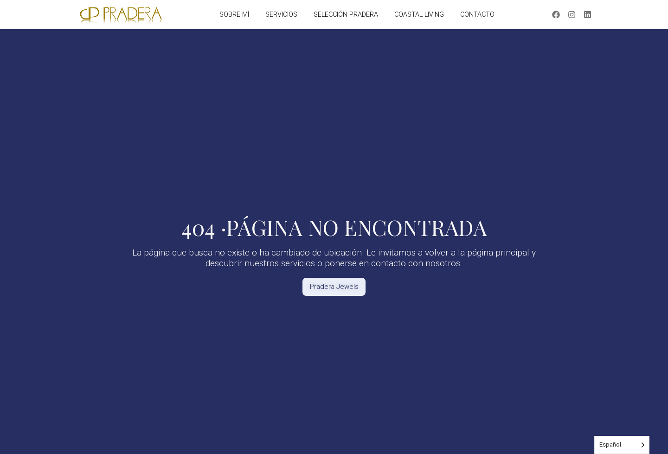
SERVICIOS (281, 15)
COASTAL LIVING (419, 15)
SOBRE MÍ (234, 15)
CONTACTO (477, 15)
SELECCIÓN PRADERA (346, 15)
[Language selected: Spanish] (621, 445)
